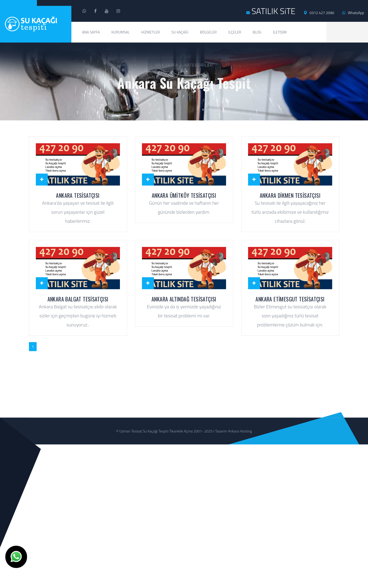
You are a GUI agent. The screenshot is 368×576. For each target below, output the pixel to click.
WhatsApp (353, 12)
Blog (257, 32)
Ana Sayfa (91, 32)
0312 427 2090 (319, 13)
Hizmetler (150, 32)
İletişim (280, 32)
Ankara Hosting (240, 436)
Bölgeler (208, 32)
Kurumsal (120, 32)
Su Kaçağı (179, 32)
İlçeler (234, 32)
